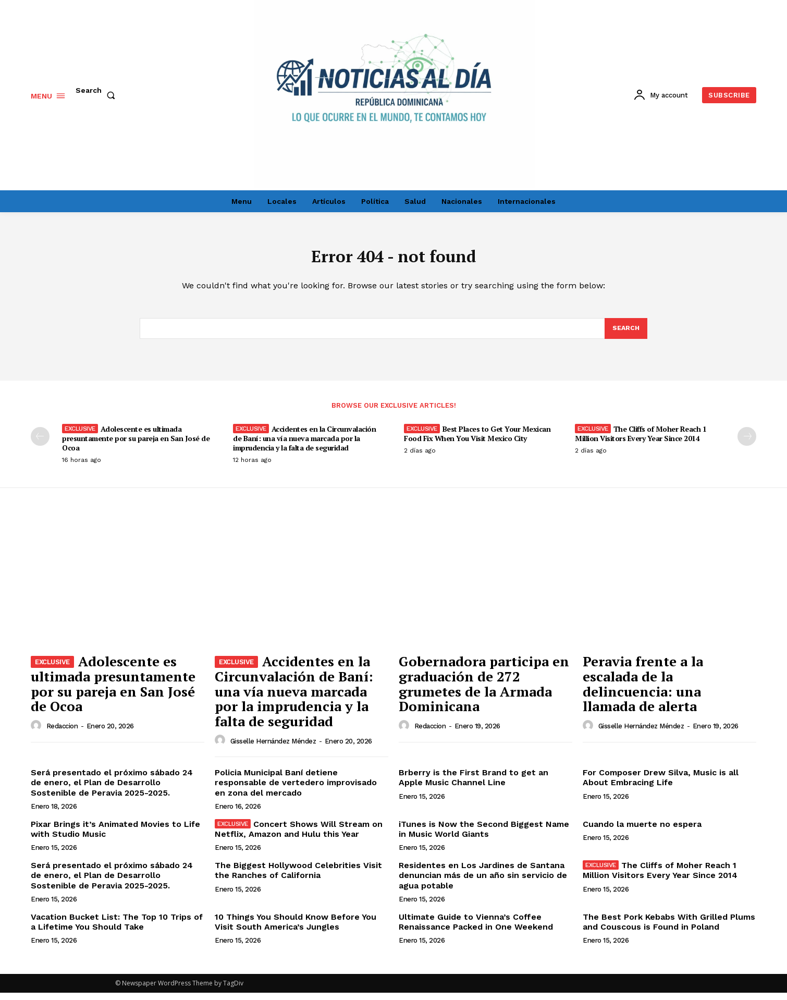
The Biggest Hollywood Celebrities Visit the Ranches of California (298, 877)
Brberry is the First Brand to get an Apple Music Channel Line (473, 785)
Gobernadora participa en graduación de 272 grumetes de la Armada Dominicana (484, 691)
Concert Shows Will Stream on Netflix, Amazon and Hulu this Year (299, 836)
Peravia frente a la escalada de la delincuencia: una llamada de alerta (643, 691)
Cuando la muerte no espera (642, 831)
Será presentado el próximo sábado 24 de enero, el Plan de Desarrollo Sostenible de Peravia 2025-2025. (112, 789)
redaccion (62, 733)
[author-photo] (37, 732)
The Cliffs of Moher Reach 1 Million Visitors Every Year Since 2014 (640, 440)
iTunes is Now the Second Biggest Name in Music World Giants (484, 836)
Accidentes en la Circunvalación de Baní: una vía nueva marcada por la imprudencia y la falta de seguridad (304, 445)
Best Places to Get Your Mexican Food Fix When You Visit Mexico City (477, 440)
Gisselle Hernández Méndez (273, 748)
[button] (97, 95)
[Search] (625, 335)
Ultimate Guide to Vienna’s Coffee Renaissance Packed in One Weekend (476, 929)
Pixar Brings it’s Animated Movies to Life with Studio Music (115, 836)
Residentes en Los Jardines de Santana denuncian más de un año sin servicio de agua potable (483, 882)
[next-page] (746, 443)
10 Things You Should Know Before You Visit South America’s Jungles (295, 929)
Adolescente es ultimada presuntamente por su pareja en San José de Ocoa (136, 445)
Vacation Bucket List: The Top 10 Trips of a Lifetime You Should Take (117, 929)
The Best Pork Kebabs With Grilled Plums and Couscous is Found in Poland (669, 929)
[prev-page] (40, 443)
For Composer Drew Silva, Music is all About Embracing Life (661, 785)
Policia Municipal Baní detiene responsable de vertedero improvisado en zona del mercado (296, 789)
